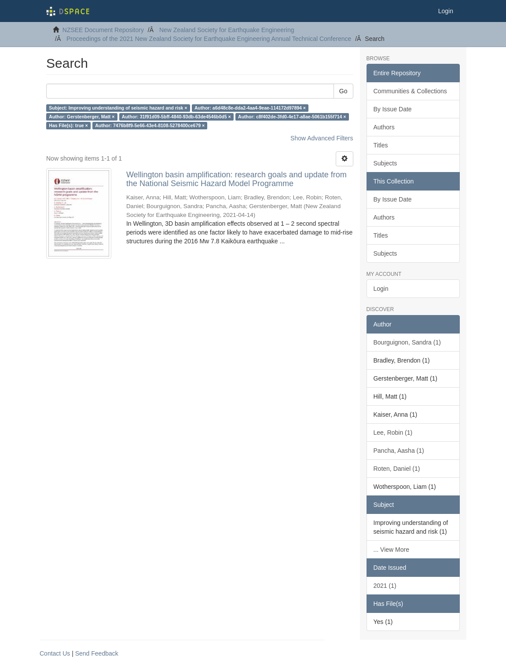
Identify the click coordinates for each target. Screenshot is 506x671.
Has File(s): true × (68, 125)
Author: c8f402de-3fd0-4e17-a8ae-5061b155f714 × (292, 116)
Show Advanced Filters (321, 138)
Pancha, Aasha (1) (399, 450)
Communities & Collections (410, 91)
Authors (384, 127)
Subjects (385, 163)
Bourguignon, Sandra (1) (407, 342)
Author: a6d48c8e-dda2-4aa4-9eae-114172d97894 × (250, 107)
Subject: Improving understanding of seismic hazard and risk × (118, 107)
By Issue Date (393, 109)
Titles (381, 145)
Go (343, 91)
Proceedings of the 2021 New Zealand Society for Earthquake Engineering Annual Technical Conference (208, 38)
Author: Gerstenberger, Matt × (81, 116)
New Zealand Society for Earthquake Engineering (226, 29)
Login (381, 288)
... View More (391, 549)
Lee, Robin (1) (393, 432)
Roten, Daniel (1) (397, 468)
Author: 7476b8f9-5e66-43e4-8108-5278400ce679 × (150, 125)
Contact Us (55, 653)
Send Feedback (96, 653)
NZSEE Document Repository (103, 29)
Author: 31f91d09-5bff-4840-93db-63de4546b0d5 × (176, 116)
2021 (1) (385, 585)
